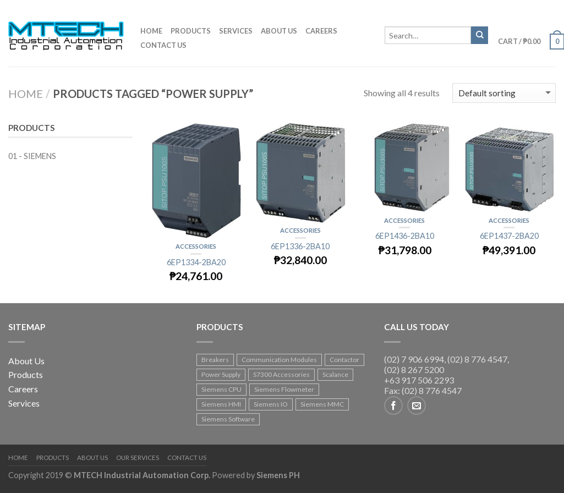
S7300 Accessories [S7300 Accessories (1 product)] (281, 374)
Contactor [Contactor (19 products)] (344, 359)
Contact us (163, 45)
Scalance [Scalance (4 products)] (335, 374)
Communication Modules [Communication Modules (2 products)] (279, 359)
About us (279, 30)
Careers (321, 30)
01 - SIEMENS (32, 156)
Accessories (196, 246)
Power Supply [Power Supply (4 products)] (220, 374)
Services (236, 30)
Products (191, 30)
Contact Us (186, 457)
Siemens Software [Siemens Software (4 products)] (228, 419)
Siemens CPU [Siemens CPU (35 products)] (221, 389)
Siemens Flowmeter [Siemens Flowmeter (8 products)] (284, 389)
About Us (26, 360)
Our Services (137, 457)
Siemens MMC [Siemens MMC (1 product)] (322, 404)
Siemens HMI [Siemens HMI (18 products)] (221, 404)
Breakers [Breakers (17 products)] (215, 359)
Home (151, 30)
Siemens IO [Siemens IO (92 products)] (271, 404)
